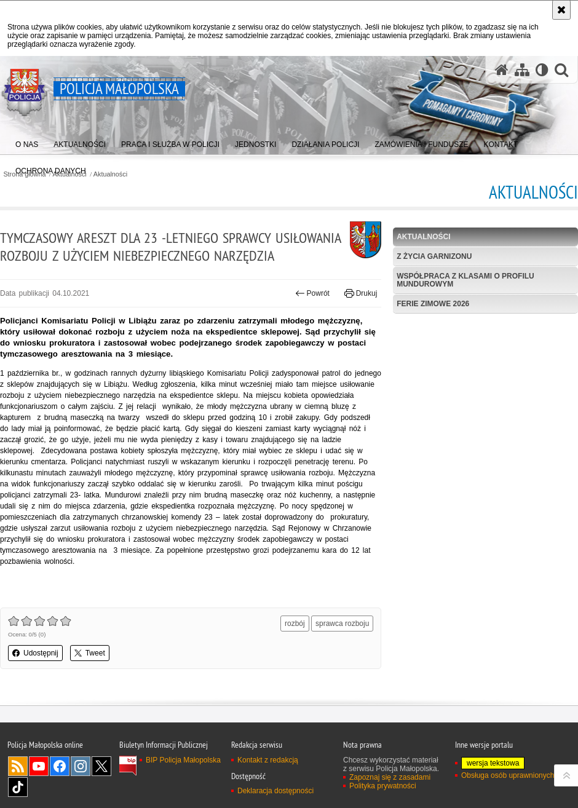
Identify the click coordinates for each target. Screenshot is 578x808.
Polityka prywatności (382, 786)
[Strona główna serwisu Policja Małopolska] (502, 69)
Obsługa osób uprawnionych (507, 775)
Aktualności (110, 174)
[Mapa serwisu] (522, 69)
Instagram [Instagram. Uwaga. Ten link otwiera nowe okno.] (80, 766)
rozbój (295, 623)
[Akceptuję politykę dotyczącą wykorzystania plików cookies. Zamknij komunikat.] (561, 10)
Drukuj (360, 293)
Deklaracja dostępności (275, 790)
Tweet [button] (89, 653)
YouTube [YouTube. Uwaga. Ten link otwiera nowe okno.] (39, 766)
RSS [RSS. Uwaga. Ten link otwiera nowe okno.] (18, 766)
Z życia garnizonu (434, 256)
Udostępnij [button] (35, 653)
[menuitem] (26, 142)
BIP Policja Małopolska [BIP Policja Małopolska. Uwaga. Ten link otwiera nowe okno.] (183, 760)
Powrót (312, 293)
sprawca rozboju (342, 623)
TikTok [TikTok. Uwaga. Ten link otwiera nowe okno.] (18, 787)
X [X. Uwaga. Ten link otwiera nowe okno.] (101, 766)
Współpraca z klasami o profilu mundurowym (465, 280)
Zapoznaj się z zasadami (389, 777)
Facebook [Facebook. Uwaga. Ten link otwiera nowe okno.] (59, 766)
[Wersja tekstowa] (542, 69)
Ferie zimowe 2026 (433, 303)
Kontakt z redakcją (267, 760)
